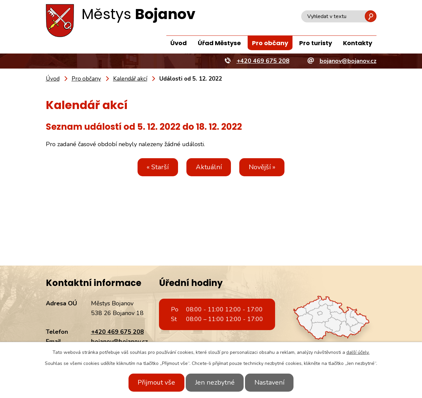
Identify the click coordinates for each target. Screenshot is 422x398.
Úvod (178, 43)
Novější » (265, 167)
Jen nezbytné (215, 382)
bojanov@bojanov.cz (119, 341)
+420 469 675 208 (117, 332)
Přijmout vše (153, 382)
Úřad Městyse (219, 43)
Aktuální (209, 167)
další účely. (357, 352)
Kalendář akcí (130, 79)
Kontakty (357, 43)
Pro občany (270, 43)
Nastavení (272, 382)
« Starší (155, 167)
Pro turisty (315, 43)
